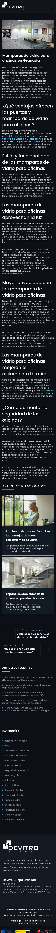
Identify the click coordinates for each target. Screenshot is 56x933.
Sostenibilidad (12, 785)
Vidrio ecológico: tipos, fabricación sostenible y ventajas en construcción (23, 694)
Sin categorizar (12, 775)
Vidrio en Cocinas (14, 819)
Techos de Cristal (14, 795)
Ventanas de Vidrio (15, 809)
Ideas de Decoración (15, 755)
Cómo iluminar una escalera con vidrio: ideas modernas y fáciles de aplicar (24, 701)
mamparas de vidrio (33, 141)
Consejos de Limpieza (16, 750)
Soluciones (10, 780)
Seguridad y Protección (17, 770)
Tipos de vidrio (12, 799)
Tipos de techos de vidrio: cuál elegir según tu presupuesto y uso (27, 686)
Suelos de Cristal (13, 790)
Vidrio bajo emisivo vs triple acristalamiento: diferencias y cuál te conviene (27, 679)
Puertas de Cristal (14, 765)
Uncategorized (12, 804)
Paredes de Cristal (14, 760)
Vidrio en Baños (13, 814)
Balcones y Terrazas (15, 740)
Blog (6, 745)
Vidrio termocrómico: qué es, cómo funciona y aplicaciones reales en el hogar (25, 709)
